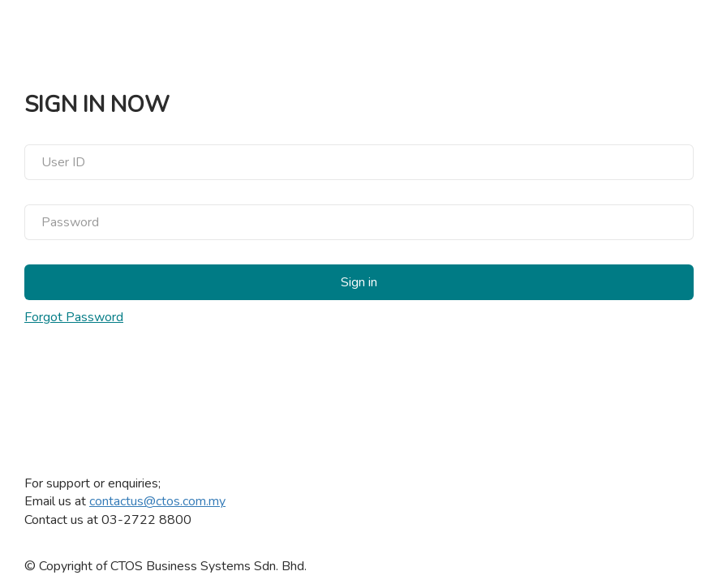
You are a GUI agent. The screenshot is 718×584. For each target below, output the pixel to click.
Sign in (359, 282)
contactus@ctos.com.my (157, 501)
